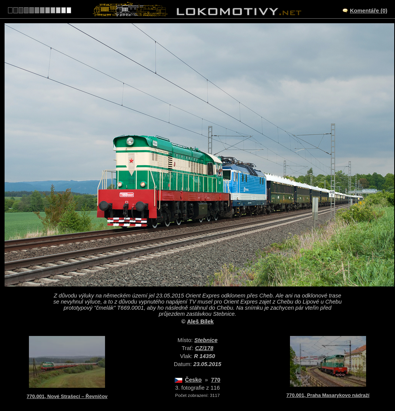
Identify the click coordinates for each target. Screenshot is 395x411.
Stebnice (205, 340)
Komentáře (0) (368, 11)
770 (215, 380)
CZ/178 (204, 348)
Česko (193, 380)
